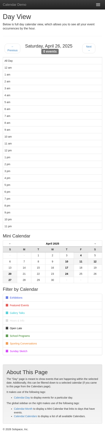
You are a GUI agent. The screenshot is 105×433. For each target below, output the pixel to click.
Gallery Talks (15, 312)
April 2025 (52, 243)
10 (66, 261)
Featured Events (17, 305)
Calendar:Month (23, 408)
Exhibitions (14, 297)
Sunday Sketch (16, 351)
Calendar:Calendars (25, 416)
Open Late (14, 328)
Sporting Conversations (21, 343)
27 (10, 279)
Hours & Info (15, 320)
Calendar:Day (22, 397)
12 (95, 261)
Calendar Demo (14, 5)
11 (80, 261)
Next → (89, 48)
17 (66, 267)
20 (10, 273)
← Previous (12, 48)
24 (66, 273)
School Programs (18, 335)
